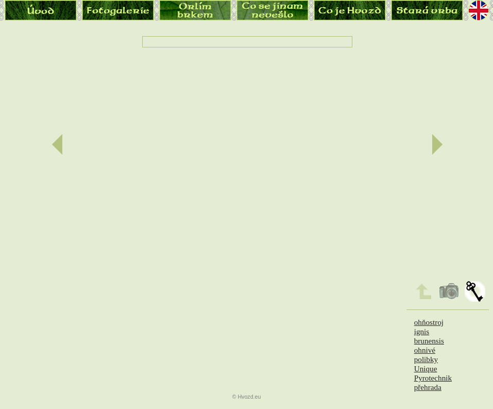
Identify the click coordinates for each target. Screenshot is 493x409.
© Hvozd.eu (246, 397)
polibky (426, 359)
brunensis (429, 340)
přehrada (427, 387)
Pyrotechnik (433, 377)
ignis (422, 331)
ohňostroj (429, 322)
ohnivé (424, 350)
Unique (425, 368)
